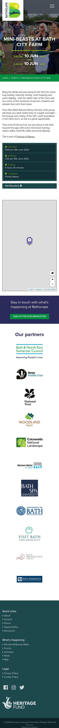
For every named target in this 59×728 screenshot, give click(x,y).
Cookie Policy (11, 677)
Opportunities (11, 627)
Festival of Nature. (26, 136)
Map (6, 659)
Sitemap (29, 725)
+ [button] (52, 279)
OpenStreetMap (50, 290)
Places (7, 623)
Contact (8, 619)
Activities (8, 652)
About (7, 615)
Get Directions (13, 186)
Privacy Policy (11, 673)
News (7, 655)
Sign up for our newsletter (29, 316)
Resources (9, 630)
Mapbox (39, 290)
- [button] (52, 284)
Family (8, 176)
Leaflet (30, 290)
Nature (15, 176)
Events (7, 648)
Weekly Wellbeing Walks (16, 644)
